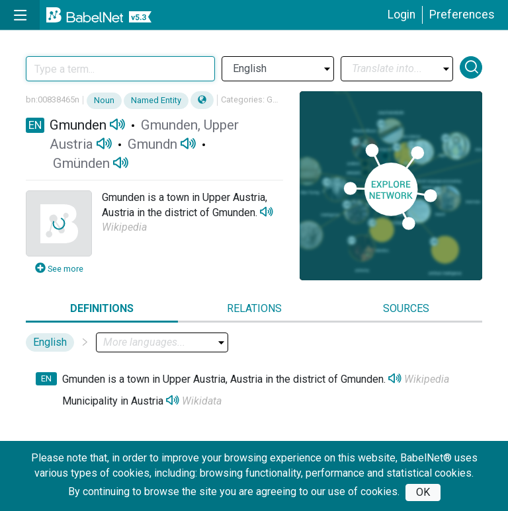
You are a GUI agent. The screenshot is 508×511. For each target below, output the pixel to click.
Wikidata (202, 401)
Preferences (462, 14)
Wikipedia (124, 227)
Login (401, 14)
